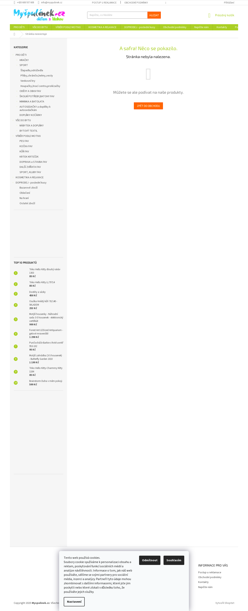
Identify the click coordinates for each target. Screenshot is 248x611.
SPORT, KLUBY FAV (30, 172)
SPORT (22, 65)
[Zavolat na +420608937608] (26, 2)
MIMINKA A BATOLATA (30, 102)
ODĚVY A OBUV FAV (28, 91)
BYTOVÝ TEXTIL (26, 131)
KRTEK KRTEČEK (29, 157)
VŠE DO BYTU (21, 120)
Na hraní (24, 198)
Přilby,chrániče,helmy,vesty (37, 76)
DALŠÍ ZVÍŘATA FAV (30, 167)
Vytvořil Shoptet (224, 603)
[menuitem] (19, 27)
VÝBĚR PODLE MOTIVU (26, 136)
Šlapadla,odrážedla (32, 70)
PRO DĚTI (19, 55)
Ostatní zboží (27, 203)
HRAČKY (22, 60)
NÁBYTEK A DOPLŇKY (30, 126)
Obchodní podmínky (136, 2)
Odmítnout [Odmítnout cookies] (150, 560)
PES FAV (24, 141)
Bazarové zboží (29, 188)
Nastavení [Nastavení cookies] (74, 602)
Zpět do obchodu (148, 105)
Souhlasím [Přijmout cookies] (173, 560)
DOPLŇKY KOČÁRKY (31, 115)
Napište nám (205, 587)
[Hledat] (124, 15)
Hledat (154, 15)
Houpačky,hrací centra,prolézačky (40, 86)
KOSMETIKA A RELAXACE (28, 178)
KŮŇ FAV (24, 151)
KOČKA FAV (26, 146)
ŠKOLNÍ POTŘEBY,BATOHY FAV (35, 96)
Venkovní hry (28, 81)
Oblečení (25, 193)
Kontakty (203, 582)
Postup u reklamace (104, 2)
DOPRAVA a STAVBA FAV (33, 162)
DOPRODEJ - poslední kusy (29, 183)
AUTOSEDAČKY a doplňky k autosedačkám (33, 108)
